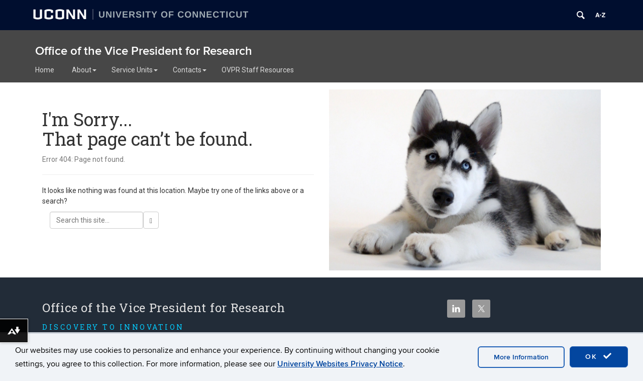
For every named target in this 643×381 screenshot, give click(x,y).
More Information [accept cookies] (521, 357)
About (84, 70)
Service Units (135, 70)
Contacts (189, 70)
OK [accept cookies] (598, 356)
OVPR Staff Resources (258, 70)
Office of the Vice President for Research (143, 51)
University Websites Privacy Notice (340, 364)
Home (44, 70)
